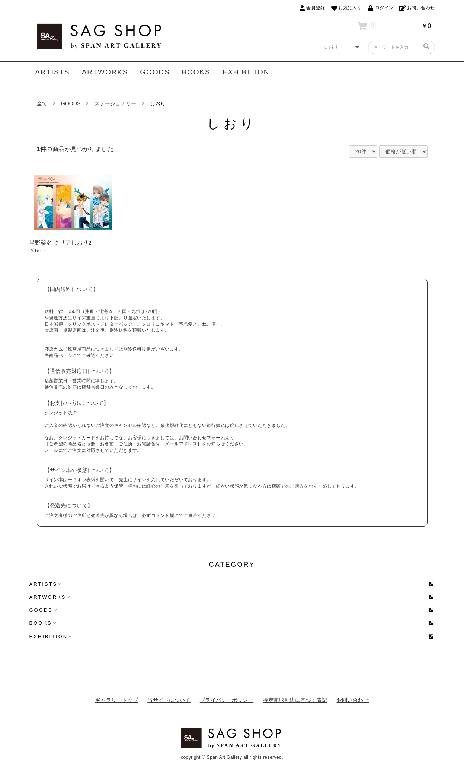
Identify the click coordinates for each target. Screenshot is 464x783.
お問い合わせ (353, 700)
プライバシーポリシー (227, 700)
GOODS (155, 72)
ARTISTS (52, 72)
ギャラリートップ (116, 700)
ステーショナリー (115, 103)
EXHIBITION (246, 72)
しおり (158, 103)
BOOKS (196, 72)
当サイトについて (169, 700)
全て (42, 103)
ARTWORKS (105, 72)
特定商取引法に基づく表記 (295, 700)
